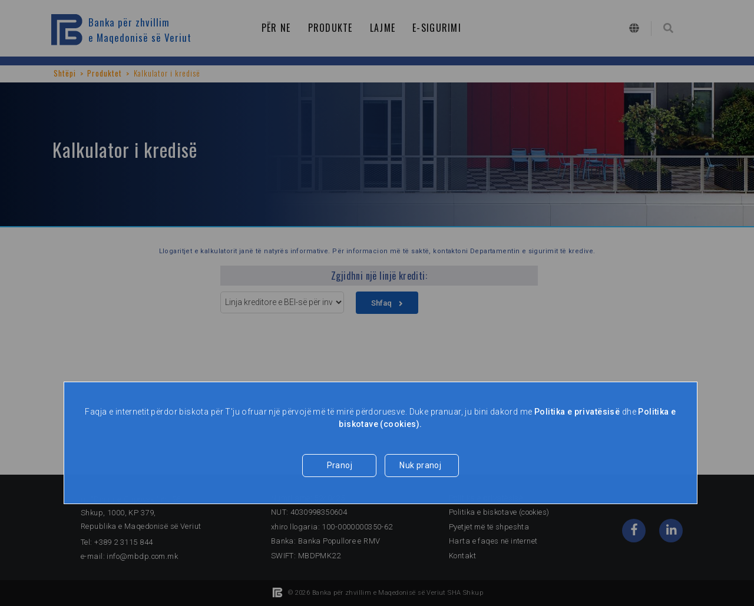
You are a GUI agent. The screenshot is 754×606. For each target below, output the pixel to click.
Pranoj (340, 465)
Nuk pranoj (420, 465)
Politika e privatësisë (577, 411)
